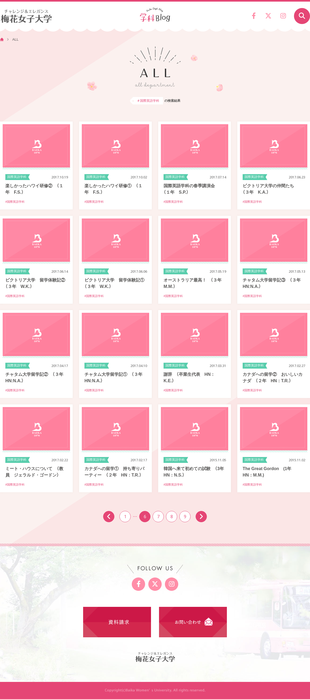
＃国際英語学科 (148, 100)
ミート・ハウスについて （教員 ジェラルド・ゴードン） (34, 471)
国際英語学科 (16, 177)
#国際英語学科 (15, 201)
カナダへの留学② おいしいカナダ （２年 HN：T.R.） (273, 377)
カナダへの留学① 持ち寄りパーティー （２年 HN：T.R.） (114, 471)
